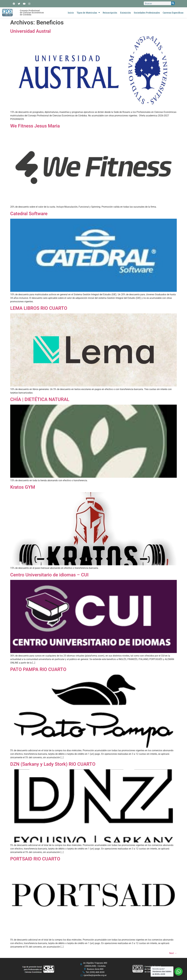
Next (173, 953)
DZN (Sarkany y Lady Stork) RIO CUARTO (52, 764)
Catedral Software (28, 213)
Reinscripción (110, 12)
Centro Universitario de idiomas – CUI (49, 575)
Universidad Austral (30, 31)
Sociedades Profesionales (147, 12)
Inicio (71, 12)
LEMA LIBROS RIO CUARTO (38, 308)
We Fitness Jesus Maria (35, 126)
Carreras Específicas (173, 12)
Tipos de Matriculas (88, 12)
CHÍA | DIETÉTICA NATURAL (39, 399)
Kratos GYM (22, 487)
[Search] (173, 3)
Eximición (125, 12)
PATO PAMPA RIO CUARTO (38, 669)
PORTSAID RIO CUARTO (35, 859)
